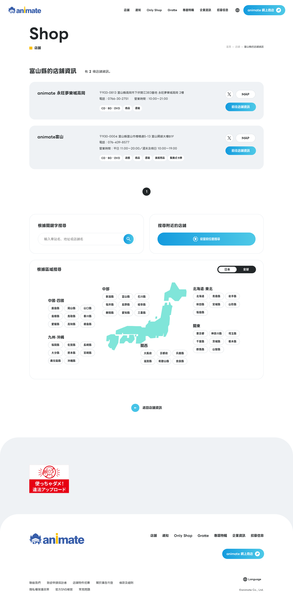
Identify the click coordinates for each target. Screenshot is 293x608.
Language (254, 579)
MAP (245, 94)
